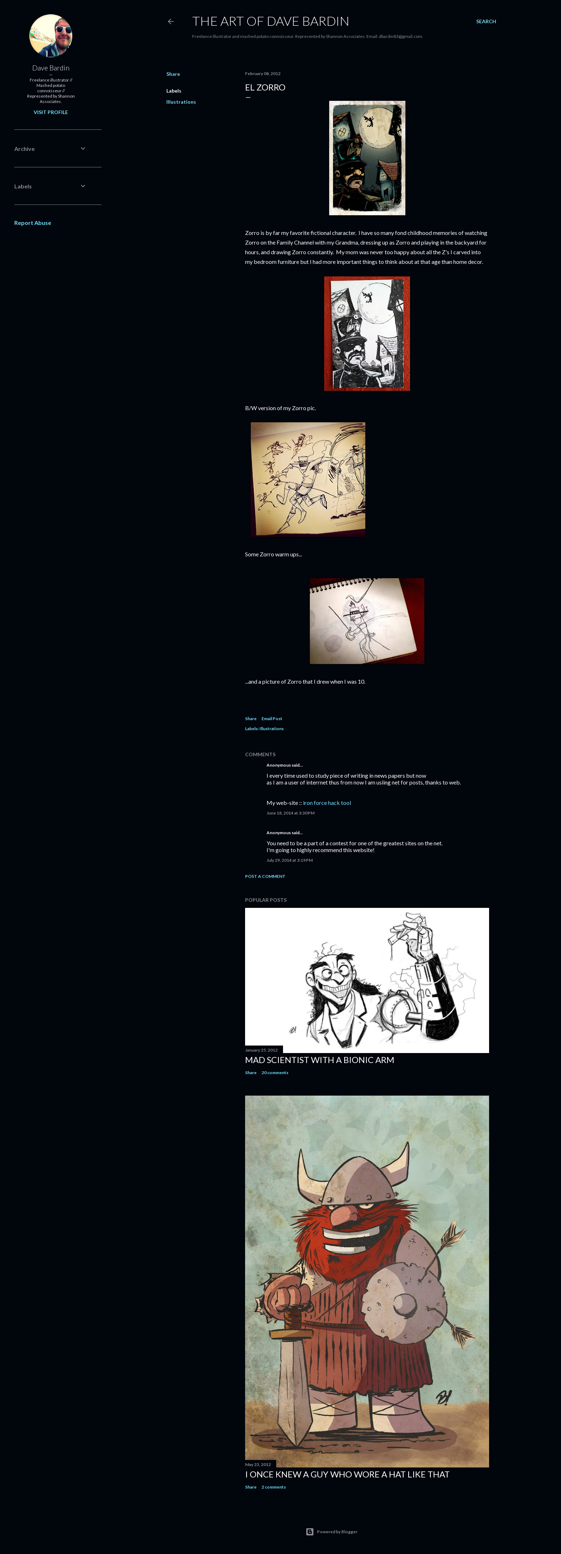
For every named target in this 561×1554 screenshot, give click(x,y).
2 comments (274, 1487)
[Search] (486, 21)
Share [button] (173, 74)
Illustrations (181, 102)
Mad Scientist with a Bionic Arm (319, 1059)
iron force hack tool (327, 802)
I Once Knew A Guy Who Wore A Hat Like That (347, 1474)
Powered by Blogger (331, 1532)
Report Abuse (32, 222)
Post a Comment (265, 876)
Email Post (272, 718)
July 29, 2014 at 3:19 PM (290, 860)
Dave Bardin (50, 67)
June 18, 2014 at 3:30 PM (290, 813)
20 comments (275, 1072)
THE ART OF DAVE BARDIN (271, 21)
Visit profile (51, 112)
